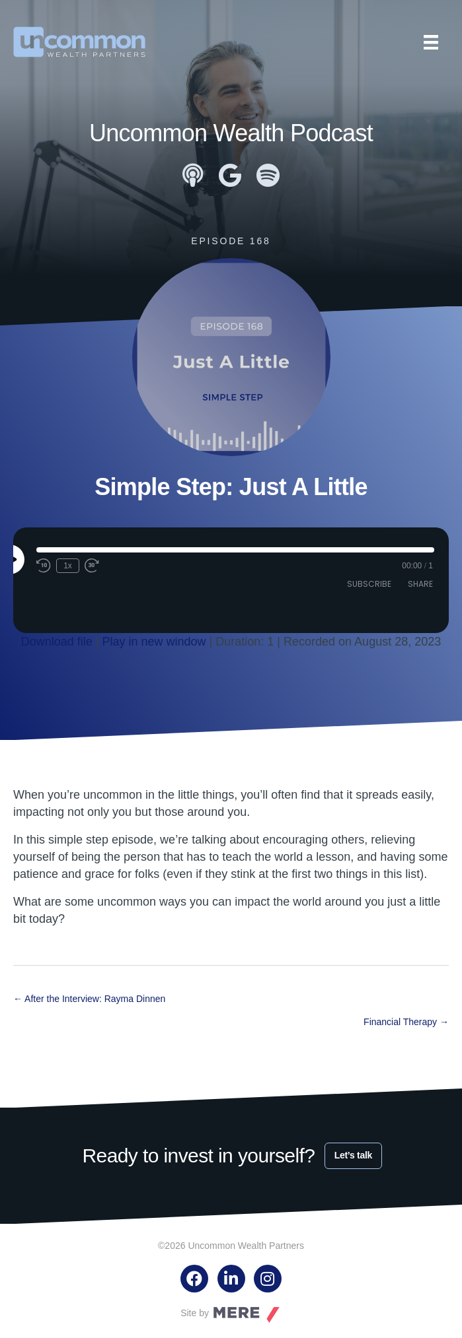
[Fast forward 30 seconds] (92, 565)
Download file (57, 641)
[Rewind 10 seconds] (43, 565)
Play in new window (154, 641)
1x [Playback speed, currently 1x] (67, 565)
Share (420, 583)
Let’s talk (353, 1155)
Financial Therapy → (406, 1022)
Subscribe (369, 583)
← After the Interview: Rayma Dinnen (89, 998)
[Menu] (431, 42)
